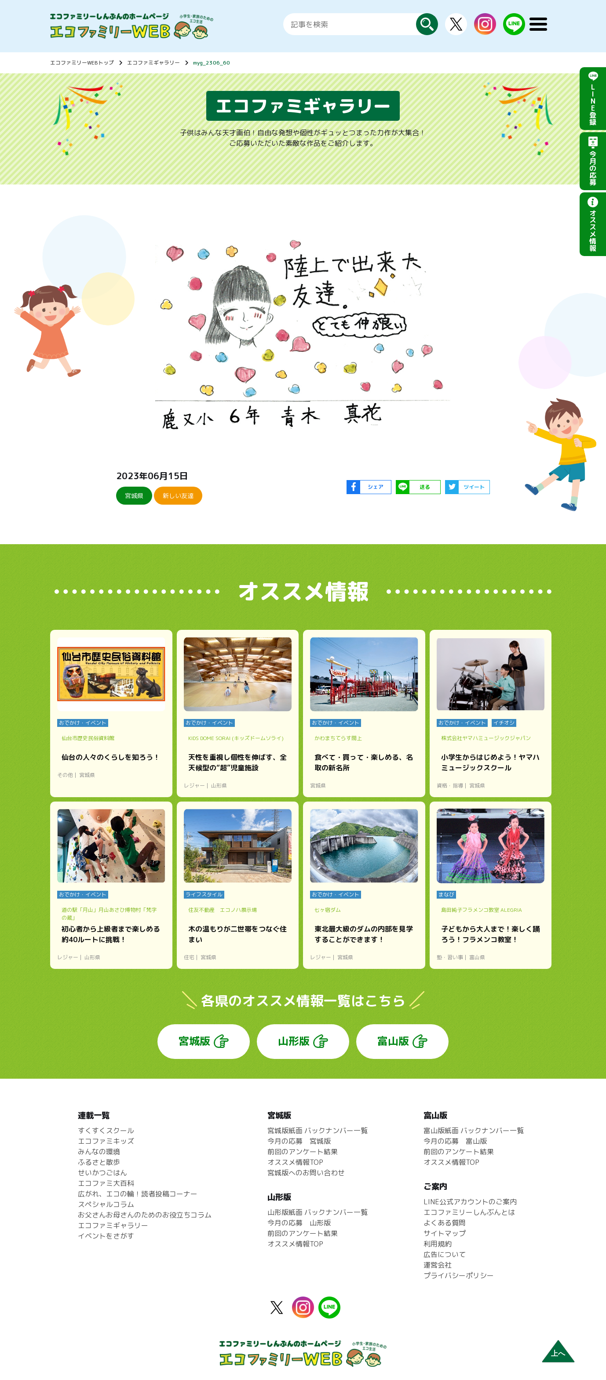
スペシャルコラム (106, 1204)
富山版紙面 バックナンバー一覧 (473, 1130)
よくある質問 (444, 1223)
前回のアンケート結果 (302, 1151)
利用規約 (437, 1244)
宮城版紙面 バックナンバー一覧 (317, 1130)
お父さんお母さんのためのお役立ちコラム (145, 1215)
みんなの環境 (99, 1151)
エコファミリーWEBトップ (82, 62)
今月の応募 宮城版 (299, 1141)
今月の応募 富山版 (455, 1141)
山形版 (294, 1040)
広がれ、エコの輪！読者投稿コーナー (137, 1194)
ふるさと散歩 (99, 1162)
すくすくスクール (106, 1130)
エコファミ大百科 (106, 1183)
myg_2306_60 (211, 62)
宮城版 (194, 1040)
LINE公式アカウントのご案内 (470, 1202)
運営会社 (437, 1265)
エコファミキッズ (106, 1141)
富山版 (393, 1040)
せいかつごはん (102, 1173)
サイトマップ (444, 1233)
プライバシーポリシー (458, 1275)
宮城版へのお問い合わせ (306, 1173)
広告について (444, 1254)
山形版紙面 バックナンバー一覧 (317, 1212)
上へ (558, 1353)
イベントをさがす (106, 1236)
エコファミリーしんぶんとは (469, 1212)
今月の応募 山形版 (299, 1223)
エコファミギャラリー (153, 62)
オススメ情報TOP (295, 1162)
